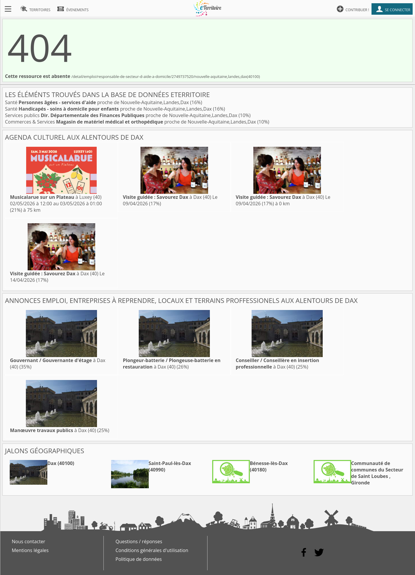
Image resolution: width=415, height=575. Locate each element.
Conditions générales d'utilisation (152, 550)
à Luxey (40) (55, 197)
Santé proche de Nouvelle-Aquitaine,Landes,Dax (97, 102)
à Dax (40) (167, 197)
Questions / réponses (139, 541)
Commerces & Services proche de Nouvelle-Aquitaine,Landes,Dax (131, 122)
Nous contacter (28, 541)
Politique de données (139, 559)
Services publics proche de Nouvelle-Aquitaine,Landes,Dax (122, 115)
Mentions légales (30, 550)
